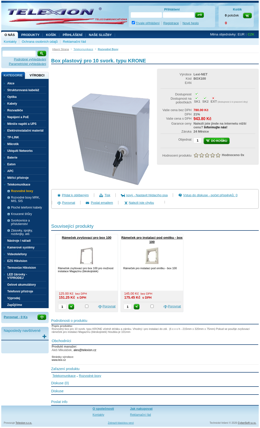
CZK (251, 34)
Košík (51, 35)
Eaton (11, 164)
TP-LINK (13, 137)
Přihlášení (72, 35)
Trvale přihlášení (148, 23)
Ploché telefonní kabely (26, 207)
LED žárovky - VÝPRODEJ (17, 276)
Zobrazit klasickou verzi (121, 423)
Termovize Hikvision (21, 267)
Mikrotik (13, 144)
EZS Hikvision (17, 261)
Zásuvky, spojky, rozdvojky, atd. (22, 232)
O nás (9, 35)
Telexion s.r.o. (23, 423)
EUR (241, 34)
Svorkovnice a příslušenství (20, 222)
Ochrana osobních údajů (40, 41)
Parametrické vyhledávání (27, 64)
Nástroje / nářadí (19, 240)
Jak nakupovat (141, 409)
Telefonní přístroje (20, 291)
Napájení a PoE (18, 117)
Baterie (12, 157)
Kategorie (12, 75)
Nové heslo (191, 23)
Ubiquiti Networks (20, 151)
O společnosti (103, 409)
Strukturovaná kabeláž (23, 90)
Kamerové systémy (20, 247)
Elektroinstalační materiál (25, 130)
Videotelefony (17, 254)
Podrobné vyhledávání (30, 59)
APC (10, 171)
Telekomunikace (64, 376)
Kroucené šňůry (21, 214)
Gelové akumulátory (21, 284)
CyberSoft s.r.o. (247, 423)
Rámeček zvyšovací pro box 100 (87, 237)
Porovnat (68, 203)
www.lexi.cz (59, 359)
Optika (11, 97)
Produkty (30, 35)
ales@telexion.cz (84, 350)
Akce (10, 83)
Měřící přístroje (18, 178)
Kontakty (10, 41)
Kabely (12, 103)
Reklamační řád (74, 41)
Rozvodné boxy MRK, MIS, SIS (25, 199)
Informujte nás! (215, 127)
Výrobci (37, 75)
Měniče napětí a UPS (21, 124)
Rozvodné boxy (22, 191)
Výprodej (13, 298)
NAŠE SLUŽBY (100, 35)
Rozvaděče (15, 110)
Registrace (171, 23)
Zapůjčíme (14, 305)
